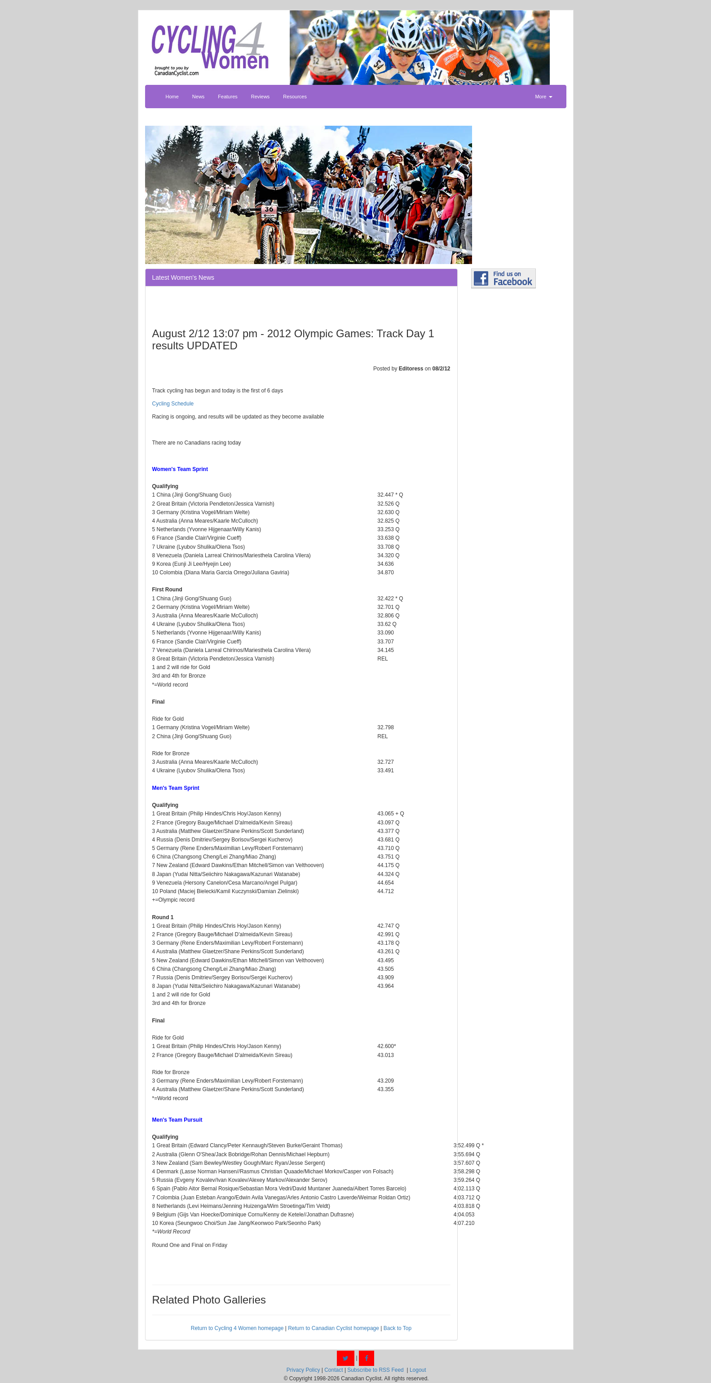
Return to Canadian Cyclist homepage (333, 1328)
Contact (333, 1370)
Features (227, 96)
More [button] (543, 96)
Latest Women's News (183, 277)
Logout (418, 1370)
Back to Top (397, 1328)
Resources (295, 96)
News (198, 96)
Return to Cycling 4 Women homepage (237, 1328)
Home (172, 96)
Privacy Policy (303, 1370)
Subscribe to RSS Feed (375, 1370)
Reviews (260, 96)
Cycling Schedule (173, 404)
